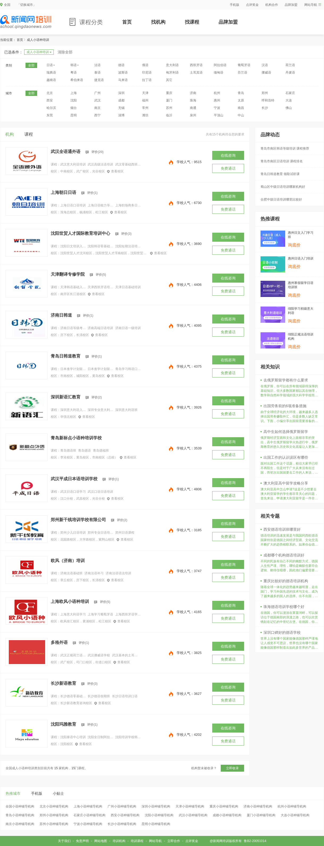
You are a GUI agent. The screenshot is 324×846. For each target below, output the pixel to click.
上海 (73, 93)
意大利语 (172, 65)
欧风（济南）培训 (68, 560)
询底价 (294, 245)
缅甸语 (218, 72)
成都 (121, 100)
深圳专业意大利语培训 (100, 410)
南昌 (241, 108)
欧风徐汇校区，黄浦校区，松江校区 (85, 621)
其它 (169, 80)
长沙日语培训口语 (125, 696)
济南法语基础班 (71, 573)
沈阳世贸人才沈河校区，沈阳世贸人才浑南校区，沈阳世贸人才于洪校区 (104, 253)
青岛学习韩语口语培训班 (128, 369)
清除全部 (65, 52)
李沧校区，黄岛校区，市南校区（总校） (89, 457)
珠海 (193, 100)
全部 (31, 65)
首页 (127, 22)
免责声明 (82, 841)
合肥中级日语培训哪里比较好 (281, 199)
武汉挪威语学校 (99, 655)
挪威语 (266, 72)
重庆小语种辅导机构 (224, 806)
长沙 (265, 108)
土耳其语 (196, 72)
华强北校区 (68, 417)
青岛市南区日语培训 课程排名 (282, 161)
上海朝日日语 (63, 192)
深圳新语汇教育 (65, 397)
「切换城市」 (26, 5)
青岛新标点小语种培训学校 (76, 438)
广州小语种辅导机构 (122, 806)
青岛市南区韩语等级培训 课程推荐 (285, 148)
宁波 (217, 108)
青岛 (241, 93)
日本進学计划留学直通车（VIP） (100, 369)
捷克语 (99, 80)
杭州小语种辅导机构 (292, 806)
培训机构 (119, 841)
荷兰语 (290, 65)
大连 (288, 100)
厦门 (169, 100)
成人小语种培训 (39, 52)
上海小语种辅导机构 (88, 806)
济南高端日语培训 (100, 328)
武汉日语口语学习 (73, 492)
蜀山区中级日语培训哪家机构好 (283, 187)
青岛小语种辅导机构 (20, 815)
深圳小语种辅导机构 (156, 806)
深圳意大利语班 (126, 410)
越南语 (51, 80)
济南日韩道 (61, 315)
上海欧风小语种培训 (70, 601)
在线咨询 (228, 155)
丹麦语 (290, 72)
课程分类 (91, 22)
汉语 (265, 65)
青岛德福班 (101, 450)
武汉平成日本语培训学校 (74, 479)
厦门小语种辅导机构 (261, 815)
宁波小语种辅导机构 (88, 824)
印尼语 (147, 72)
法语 (97, 65)
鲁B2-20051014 (255, 841)
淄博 (121, 115)
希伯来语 (76, 80)
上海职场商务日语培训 (128, 205)
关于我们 (64, 841)
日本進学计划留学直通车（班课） (73, 369)
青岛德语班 (68, 450)
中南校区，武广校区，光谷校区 (82, 171)
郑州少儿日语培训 (73, 532)
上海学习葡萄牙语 (100, 614)
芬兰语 (242, 72)
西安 (49, 100)
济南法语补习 (94, 573)
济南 (193, 93)
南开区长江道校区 (73, 294)
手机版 (234, 5)
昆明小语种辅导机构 (156, 824)
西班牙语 (196, 65)
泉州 (193, 115)
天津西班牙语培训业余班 (100, 287)
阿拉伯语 (220, 65)
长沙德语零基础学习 (73, 696)
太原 (241, 100)
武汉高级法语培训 (100, 164)
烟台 (73, 108)
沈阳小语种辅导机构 (159, 815)
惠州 (217, 100)
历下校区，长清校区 (74, 335)
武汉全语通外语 (65, 151)
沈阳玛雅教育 (63, 724)
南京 (97, 108)
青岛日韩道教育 (65, 356)
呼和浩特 (268, 100)
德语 (121, 65)
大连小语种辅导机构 (295, 815)
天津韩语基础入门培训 (73, 287)
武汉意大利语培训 (73, 164)
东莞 (49, 115)
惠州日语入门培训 (300, 258)
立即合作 (173, 841)
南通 (193, 108)
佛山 (288, 108)
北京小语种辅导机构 (54, 806)
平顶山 (218, 115)
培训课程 (137, 841)
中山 (241, 115)
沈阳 (73, 100)
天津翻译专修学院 (68, 274)
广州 (97, 93)
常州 (145, 108)
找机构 (158, 22)
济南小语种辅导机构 (258, 806)
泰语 (97, 72)
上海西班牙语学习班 (128, 614)
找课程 (192, 22)
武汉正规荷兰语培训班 (73, 655)
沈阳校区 (66, 744)
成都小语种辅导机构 (227, 815)
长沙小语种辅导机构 (122, 824)
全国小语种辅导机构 (20, 806)
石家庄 (290, 93)
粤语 (73, 72)
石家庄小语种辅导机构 (89, 815)
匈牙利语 (172, 72)
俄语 (145, 65)
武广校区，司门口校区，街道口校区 (85, 662)
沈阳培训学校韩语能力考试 (128, 737)
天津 (145, 93)
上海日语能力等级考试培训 (100, 205)
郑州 (265, 93)
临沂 (169, 115)
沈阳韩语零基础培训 (100, 246)
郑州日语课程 (124, 532)
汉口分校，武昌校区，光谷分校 (82, 498)
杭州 (217, 93)
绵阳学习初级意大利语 (300, 311)
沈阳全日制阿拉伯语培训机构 (100, 737)
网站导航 (312, 5)
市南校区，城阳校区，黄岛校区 (82, 376)
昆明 (73, 115)
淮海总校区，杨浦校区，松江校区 (84, 212)
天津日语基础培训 (128, 287)
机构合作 (271, 5)
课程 (28, 134)
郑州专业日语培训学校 (100, 532)
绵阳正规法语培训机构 (300, 337)
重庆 (169, 93)
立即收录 (232, 768)
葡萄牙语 (244, 65)
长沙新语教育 (63, 683)
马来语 (123, 80)
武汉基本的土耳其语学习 (125, 655)
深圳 (121, 93)
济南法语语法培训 (118, 573)
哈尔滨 (51, 108)
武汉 (97, 100)
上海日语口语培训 (73, 205)
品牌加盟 (291, 5)
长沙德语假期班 (99, 696)
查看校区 (115, 171)
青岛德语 (84, 450)
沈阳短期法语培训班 (128, 246)
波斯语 (123, 72)
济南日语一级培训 (128, 328)
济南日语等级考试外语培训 (73, 328)
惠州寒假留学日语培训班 (300, 285)
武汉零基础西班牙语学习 (128, 164)
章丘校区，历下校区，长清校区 (82, 580)
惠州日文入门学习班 (300, 235)
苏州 (169, 108)
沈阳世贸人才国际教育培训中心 (80, 233)
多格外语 (59, 642)
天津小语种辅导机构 (190, 806)
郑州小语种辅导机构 (54, 815)
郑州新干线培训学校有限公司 (78, 519)
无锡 (121, 108)
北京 (49, 93)
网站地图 (100, 841)
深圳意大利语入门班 (73, 410)
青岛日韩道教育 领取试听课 (280, 174)
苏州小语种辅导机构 (54, 824)
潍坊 (145, 115)
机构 (9, 134)
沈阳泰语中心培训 (73, 737)
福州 (145, 100)
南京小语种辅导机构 (20, 824)
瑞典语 (51, 72)
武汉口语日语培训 (100, 492)
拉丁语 (147, 80)
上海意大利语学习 (73, 614)
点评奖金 (252, 5)
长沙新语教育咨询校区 (76, 703)
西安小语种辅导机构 (125, 815)
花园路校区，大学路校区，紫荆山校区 (87, 539)
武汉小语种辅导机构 (193, 815)
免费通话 (228, 168)
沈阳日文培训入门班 (73, 246)
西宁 (97, 115)
